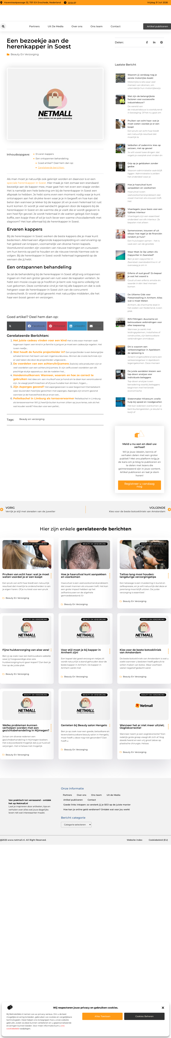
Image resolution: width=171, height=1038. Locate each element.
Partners (34, 26)
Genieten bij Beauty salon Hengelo (84, 725)
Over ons (76, 26)
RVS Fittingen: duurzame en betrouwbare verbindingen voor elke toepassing (145, 322)
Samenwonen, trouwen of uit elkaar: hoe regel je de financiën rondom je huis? (145, 233)
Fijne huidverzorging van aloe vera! (25, 649)
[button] (163, 1007)
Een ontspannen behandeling (52, 158)
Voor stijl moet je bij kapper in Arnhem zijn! (81, 651)
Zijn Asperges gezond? (28, 386)
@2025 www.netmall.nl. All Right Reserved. (23, 840)
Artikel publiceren (73, 799)
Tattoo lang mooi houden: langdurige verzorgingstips (138, 575)
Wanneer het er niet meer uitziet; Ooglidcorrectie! (142, 726)
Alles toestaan (102, 1016)
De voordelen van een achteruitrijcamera (41, 363)
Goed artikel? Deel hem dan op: (55, 163)
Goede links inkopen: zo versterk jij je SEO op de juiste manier (97, 804)
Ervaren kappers (45, 154)
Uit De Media (55, 26)
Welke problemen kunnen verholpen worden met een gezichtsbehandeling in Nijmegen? (25, 728)
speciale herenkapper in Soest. (27, 182)
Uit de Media (113, 795)
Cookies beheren (144, 1016)
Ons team (97, 26)
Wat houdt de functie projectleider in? (39, 352)
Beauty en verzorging (25, 54)
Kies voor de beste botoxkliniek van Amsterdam (140, 651)
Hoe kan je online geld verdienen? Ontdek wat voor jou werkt (96, 809)
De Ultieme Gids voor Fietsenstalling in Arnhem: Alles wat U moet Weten (145, 297)
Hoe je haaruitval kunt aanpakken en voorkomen (83, 575)
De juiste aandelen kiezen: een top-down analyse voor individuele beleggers (144, 374)
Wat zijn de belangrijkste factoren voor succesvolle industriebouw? (141, 99)
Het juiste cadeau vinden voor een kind (40, 340)
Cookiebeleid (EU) (158, 840)
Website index (134, 840)
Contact (116, 26)
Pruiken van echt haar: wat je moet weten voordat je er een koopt (143, 123)
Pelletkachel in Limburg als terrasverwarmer (43, 398)
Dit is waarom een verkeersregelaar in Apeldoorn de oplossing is (144, 349)
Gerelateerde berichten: (51, 167)
